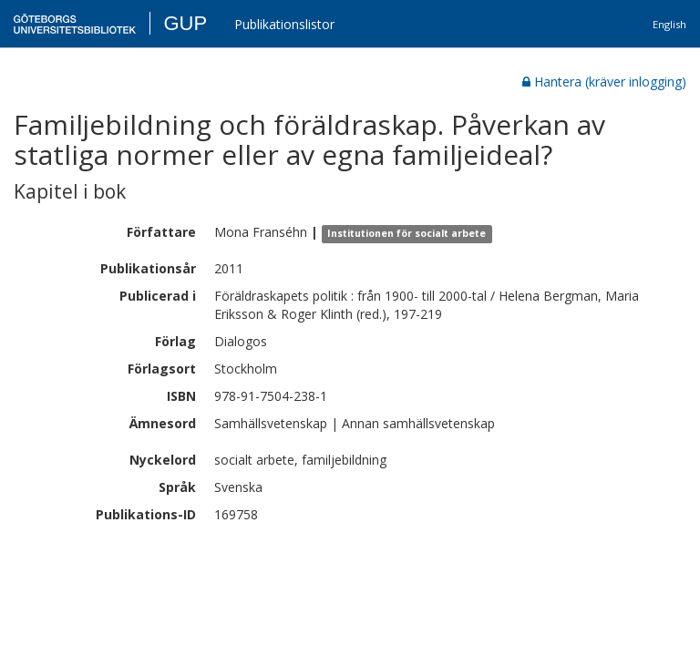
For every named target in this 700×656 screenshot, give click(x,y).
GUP (185, 23)
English (669, 24)
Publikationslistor (284, 24)
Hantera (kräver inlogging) (604, 81)
